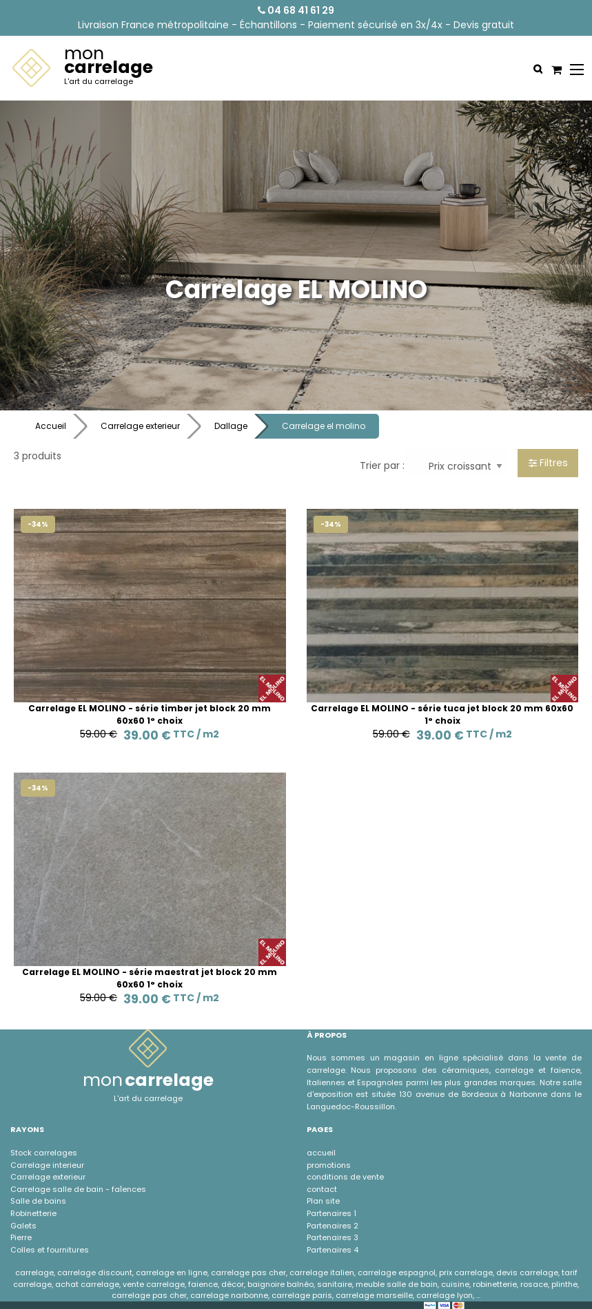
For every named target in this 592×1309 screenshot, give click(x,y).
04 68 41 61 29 (296, 10)
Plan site (323, 1200)
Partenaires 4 (332, 1249)
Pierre (21, 1237)
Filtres (548, 463)
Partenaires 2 (332, 1225)
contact (322, 1189)
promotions (329, 1165)
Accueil (50, 426)
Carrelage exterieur (140, 426)
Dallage (230, 426)
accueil (321, 1152)
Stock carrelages (43, 1152)
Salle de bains (38, 1200)
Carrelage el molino (323, 426)
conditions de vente (345, 1176)
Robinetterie (33, 1213)
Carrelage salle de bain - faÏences (78, 1189)
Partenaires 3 (332, 1237)
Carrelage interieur (47, 1165)
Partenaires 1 (331, 1213)
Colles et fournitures (49, 1249)
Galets (23, 1225)
